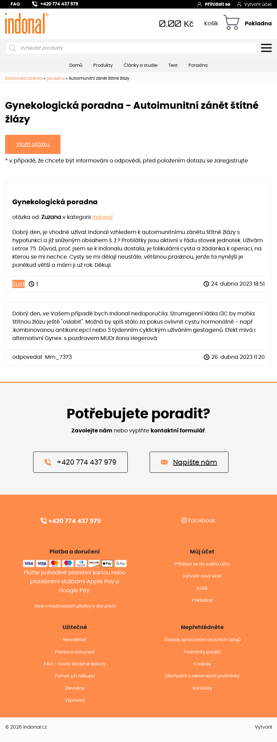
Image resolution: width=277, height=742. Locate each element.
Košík (211, 23)
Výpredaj (75, 700)
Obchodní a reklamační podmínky (202, 676)
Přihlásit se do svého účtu (202, 564)
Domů (75, 65)
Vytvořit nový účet (202, 576)
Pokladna (258, 23)
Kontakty (202, 688)
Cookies (202, 664)
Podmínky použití (202, 652)
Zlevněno (74, 688)
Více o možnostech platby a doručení (74, 606)
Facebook (198, 520)
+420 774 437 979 (55, 3)
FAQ (15, 4)
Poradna (198, 65)
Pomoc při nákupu (75, 676)
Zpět (18, 284)
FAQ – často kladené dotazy (75, 664)
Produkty (103, 65)
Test (173, 65)
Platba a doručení (74, 652)
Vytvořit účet (254, 4)
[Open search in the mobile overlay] (131, 48)
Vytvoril (263, 727)
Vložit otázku (33, 144)
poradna (56, 78)
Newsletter (74, 640)
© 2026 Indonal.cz (26, 727)
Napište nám (189, 462)
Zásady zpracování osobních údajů (202, 640)
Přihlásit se (213, 4)
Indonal (102, 217)
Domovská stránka (24, 78)
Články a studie (140, 65)
